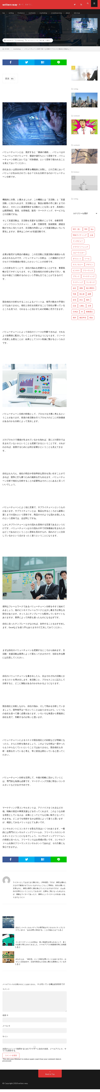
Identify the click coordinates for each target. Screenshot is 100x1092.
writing (12, 13)
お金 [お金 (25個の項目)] (91, 238)
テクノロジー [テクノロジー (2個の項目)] (78, 267)
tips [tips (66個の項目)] (92, 232)
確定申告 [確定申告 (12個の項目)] (82, 320)
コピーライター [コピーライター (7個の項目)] (79, 256)
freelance (23, 13)
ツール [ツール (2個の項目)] (87, 261)
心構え (47, 43)
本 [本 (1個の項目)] (82, 314)
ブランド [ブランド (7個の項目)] (76, 279)
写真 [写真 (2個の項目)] (74, 297)
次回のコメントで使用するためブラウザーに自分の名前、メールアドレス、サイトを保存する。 (34, 1052)
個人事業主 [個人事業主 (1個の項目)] (90, 291)
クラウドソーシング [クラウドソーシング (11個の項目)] (80, 250)
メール (6, 1029)
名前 (5, 1018)
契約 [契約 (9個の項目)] (87, 303)
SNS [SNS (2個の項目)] (85, 232)
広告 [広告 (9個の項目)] (74, 309)
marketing (47, 13)
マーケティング (32, 43)
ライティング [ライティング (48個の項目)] (78, 285)
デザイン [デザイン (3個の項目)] (89, 267)
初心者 (42, 43)
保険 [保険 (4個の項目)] (81, 291)
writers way (23, 1086)
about (73, 13)
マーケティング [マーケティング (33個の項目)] (89, 279)
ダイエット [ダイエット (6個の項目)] (77, 261)
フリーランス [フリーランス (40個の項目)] (88, 273)
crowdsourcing (61, 13)
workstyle (35, 13)
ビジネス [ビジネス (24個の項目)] (76, 273)
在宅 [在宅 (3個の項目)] (74, 303)
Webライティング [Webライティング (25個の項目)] (80, 238)
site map (83, 13)
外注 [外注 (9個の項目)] (81, 303)
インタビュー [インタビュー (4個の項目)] (78, 244)
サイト (5, 1039)
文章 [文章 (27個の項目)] (89, 309)
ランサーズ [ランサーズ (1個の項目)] (90, 285)
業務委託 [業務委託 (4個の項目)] (89, 314)
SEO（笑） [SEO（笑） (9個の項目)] (77, 232)
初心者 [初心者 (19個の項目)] (82, 297)
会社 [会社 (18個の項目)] (74, 291)
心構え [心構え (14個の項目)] (82, 309)
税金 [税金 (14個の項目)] (91, 320)
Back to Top (50, 1077)
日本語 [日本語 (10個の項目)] (75, 314)
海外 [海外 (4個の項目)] (74, 320)
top (3, 13)
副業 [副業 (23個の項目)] (89, 297)
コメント (6, 992)
